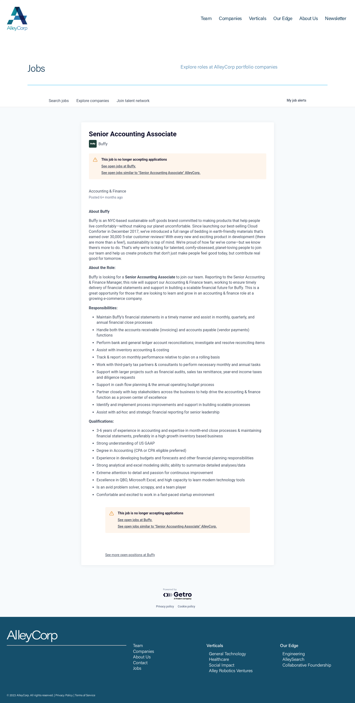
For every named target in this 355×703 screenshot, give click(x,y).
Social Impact (221, 665)
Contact (140, 663)
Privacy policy (165, 606)
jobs (59, 100)
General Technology (227, 654)
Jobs (137, 669)
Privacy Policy (64, 695)
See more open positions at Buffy (130, 555)
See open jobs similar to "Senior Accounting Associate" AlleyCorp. (151, 173)
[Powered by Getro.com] (177, 594)
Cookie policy (186, 606)
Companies (143, 652)
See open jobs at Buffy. (118, 166)
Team (138, 646)
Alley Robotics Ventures (231, 671)
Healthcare (219, 660)
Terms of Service (85, 695)
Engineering (293, 654)
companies (93, 100)
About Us (142, 657)
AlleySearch (293, 660)
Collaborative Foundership (306, 665)
